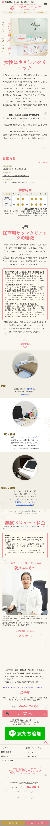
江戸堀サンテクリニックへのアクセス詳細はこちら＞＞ (23, 687)
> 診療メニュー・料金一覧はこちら (25, 563)
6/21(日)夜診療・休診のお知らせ (14, 169)
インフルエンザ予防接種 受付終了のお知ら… (19, 183)
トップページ (6, 748)
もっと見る (41, 162)
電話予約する (13, 823)
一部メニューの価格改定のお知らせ (15, 176)
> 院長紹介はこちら (25, 631)
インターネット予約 (37, 823)
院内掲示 (4, 756)
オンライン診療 (7, 760)
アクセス (29, 752)
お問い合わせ (31, 756)
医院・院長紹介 (7, 752)
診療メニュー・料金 (33, 748)
